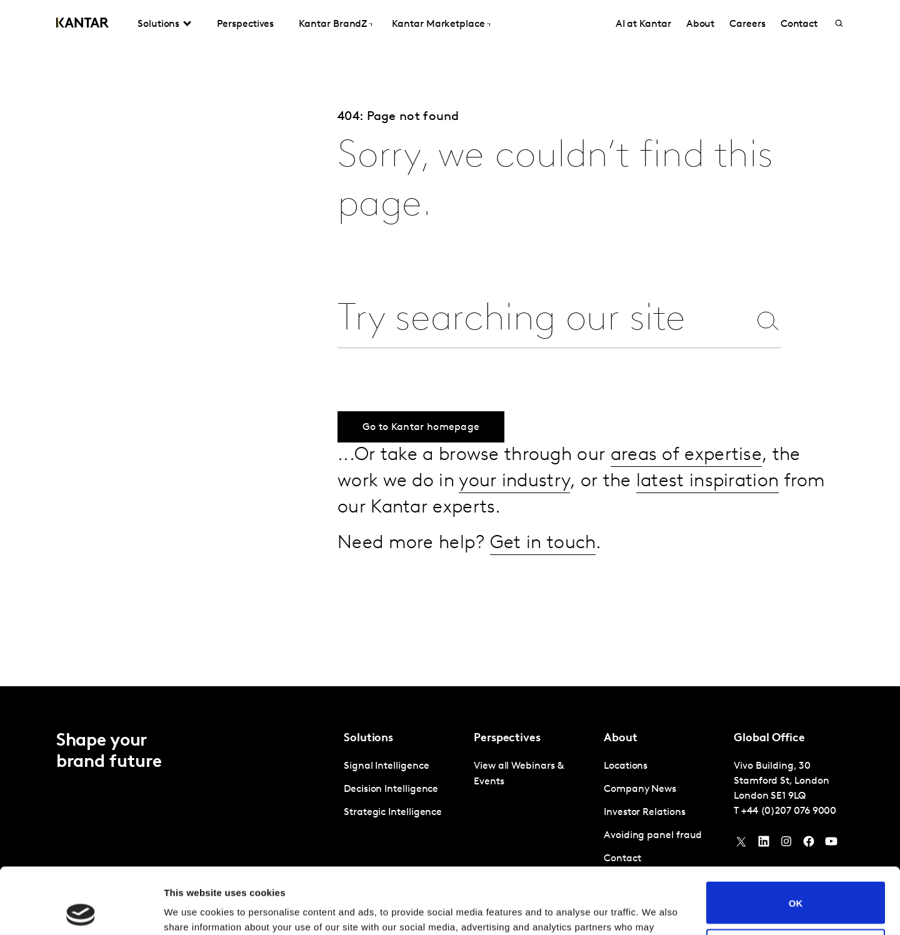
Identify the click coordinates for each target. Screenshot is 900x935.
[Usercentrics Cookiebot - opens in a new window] (81, 910)
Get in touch (543, 543)
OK (796, 836)
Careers (747, 24)
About (700, 24)
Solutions (158, 24)
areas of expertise (686, 455)
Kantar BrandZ (333, 24)
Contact (799, 24)
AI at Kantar (643, 24)
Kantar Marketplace (438, 24)
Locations (626, 766)
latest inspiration (707, 481)
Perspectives (245, 24)
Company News (640, 789)
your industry (514, 481)
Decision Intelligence (391, 789)
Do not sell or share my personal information (796, 883)
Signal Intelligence (386, 766)
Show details (193, 910)
